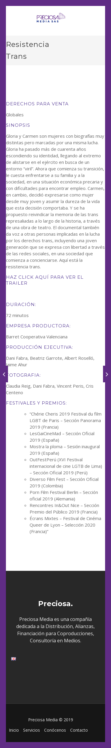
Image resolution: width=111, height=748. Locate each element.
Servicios (31, 730)
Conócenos (55, 730)
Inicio (14, 730)
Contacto (79, 730)
